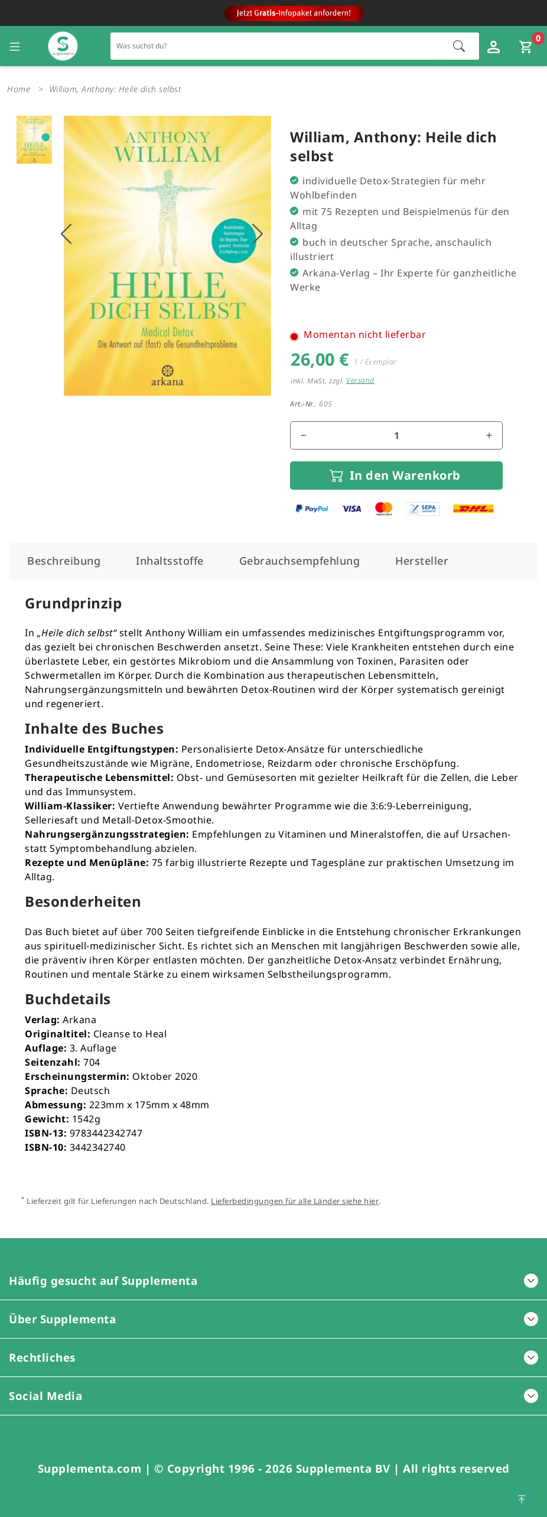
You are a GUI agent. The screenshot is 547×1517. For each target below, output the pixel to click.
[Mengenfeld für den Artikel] (396, 435)
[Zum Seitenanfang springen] (522, 1498)
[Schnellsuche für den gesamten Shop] (275, 45)
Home (18, 89)
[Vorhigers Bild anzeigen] (66, 234)
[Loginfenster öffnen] (495, 46)
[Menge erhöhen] (489, 435)
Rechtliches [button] (273, 1357)
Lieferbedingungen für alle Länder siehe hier (295, 1201)
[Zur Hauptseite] (63, 46)
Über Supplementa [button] (273, 1318)
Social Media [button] (273, 1395)
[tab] (63, 561)
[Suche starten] (459, 46)
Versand (360, 380)
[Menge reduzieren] (304, 435)
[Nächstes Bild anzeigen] (257, 234)
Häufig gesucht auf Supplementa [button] (273, 1280)
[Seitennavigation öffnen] (15, 46)
